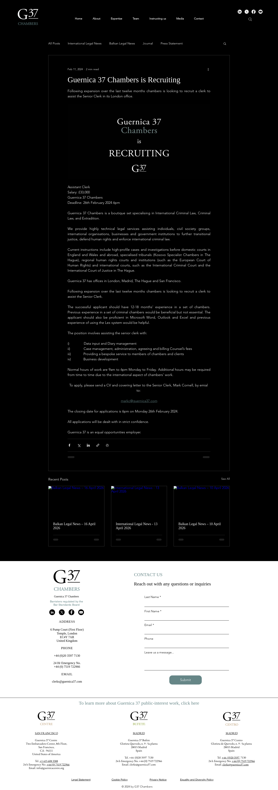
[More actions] (208, 69)
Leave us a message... (159, 652)
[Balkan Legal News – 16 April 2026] (76, 501)
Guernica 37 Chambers (66, 596)
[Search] (250, 19)
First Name (151, 611)
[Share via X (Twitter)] (79, 445)
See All (225, 478)
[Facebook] (254, 12)
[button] (225, 43)
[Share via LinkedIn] (88, 445)
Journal (148, 43)
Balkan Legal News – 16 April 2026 (74, 526)
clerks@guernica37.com (67, 681)
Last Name (151, 597)
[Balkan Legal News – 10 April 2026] (202, 501)
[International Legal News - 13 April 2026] (139, 501)
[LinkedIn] (240, 12)
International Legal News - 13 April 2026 (137, 526)
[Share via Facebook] (69, 445)
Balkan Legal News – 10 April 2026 (199, 526)
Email (148, 625)
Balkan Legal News (122, 43)
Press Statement (172, 43)
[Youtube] (261, 12)
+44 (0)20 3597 (231, 757)
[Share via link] (98, 445)
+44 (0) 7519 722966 (243, 761)
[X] (247, 12)
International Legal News (85, 43)
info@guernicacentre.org (50, 768)
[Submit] (185, 680)
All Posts (54, 43)
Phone (148, 638)
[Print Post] (107, 445)
